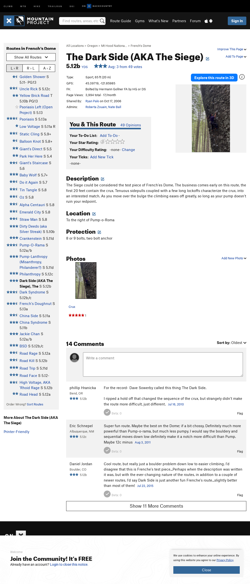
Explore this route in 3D (214, 77)
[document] (206, 563)
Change (128, 149)
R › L (30, 68)
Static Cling (30, 134)
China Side (29, 315)
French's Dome (141, 46)
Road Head (29, 394)
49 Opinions (130, 125)
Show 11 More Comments (156, 506)
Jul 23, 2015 (145, 486)
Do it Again (29, 182)
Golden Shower (32, 76)
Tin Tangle (28, 190)
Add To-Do (109, 135)
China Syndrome (33, 322)
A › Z (47, 68)
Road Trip (27, 368)
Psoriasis (27, 119)
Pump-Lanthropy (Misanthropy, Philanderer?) (33, 262)
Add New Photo (233, 258)
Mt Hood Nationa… (114, 46)
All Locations (75, 46)
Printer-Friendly (16, 431)
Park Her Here (31, 156)
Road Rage (29, 353)
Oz (22, 197)
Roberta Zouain (96, 107)
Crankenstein (31, 238)
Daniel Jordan (81, 464)
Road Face (28, 375)
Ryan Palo (92, 101)
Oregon (92, 46)
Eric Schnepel (81, 425)
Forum (195, 21)
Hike (37, 6)
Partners (179, 21)
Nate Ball (114, 107)
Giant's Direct (31, 149)
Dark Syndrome (32, 292)
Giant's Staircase (34, 163)
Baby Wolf (28, 175)
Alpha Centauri (32, 204)
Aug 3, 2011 (143, 442)
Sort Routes (35, 404)
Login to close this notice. (69, 564)
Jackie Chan (30, 334)
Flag (240, 413)
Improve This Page (231, 49)
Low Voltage (30, 126)
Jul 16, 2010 (176, 404)
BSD (23, 346)
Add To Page (236, 56)
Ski (72, 6)
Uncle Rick (29, 89)
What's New (158, 21)
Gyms (140, 21)
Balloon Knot (30, 141)
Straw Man (29, 219)
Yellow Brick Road (34, 95)
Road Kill (27, 360)
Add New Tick (102, 157)
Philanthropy (30, 274)
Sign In (237, 21)
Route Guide (120, 21)
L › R (14, 68)
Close (206, 570)
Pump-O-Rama (32, 245)
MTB (23, 6)
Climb (8, 6)
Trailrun (55, 6)
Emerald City (30, 212)
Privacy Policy (225, 560)
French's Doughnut (36, 303)
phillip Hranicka (83, 387)
